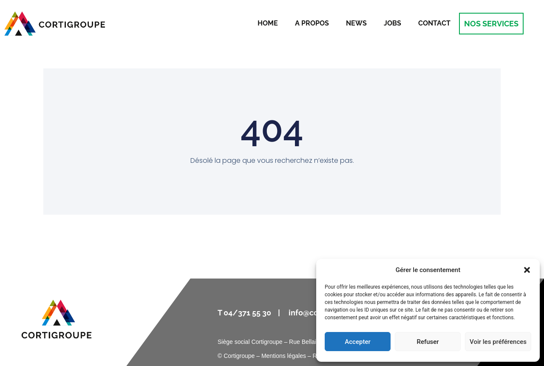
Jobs (392, 23)
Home (268, 23)
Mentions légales (283, 355)
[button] (527, 270)
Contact (434, 23)
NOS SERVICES (491, 23)
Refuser (427, 342)
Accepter (357, 342)
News (356, 23)
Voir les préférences (498, 342)
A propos (312, 23)
